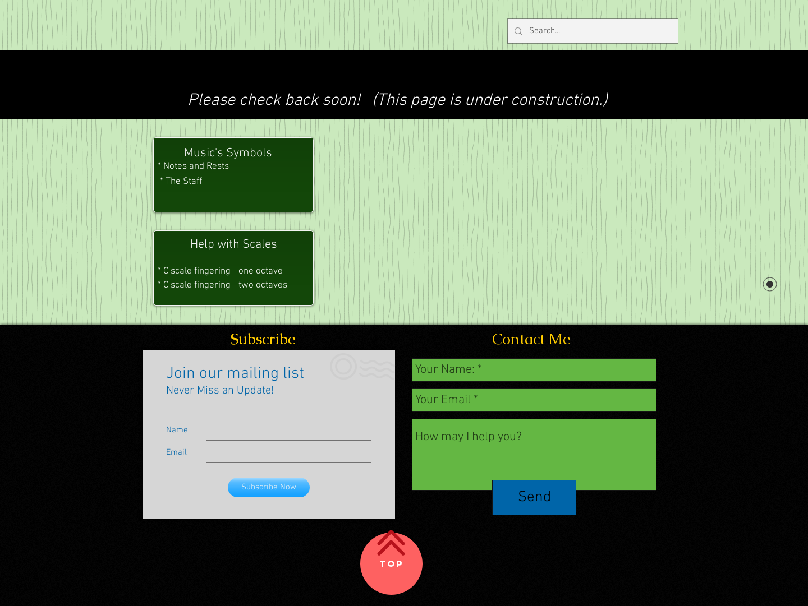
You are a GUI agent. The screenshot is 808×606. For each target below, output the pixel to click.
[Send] (534, 497)
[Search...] (591, 31)
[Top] (391, 564)
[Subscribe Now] (269, 487)
